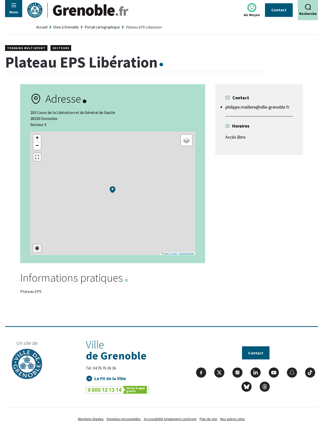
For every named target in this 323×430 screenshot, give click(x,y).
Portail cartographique (102, 27)
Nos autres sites (232, 419)
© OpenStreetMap (186, 253)
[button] (112, 189)
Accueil (41, 27)
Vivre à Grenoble (66, 27)
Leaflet (165, 253)
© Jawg (174, 253)
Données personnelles (124, 419)
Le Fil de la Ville (110, 378)
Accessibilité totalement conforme (170, 419)
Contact (278, 9)
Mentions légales (91, 419)
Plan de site (208, 419)
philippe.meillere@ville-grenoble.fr (257, 107)
